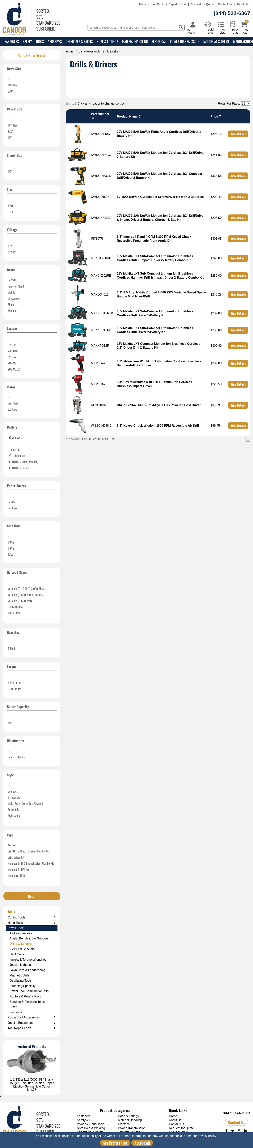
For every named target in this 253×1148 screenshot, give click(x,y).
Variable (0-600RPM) (20, 601)
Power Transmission (184, 41)
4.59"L (11, 205)
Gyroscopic (14, 797)
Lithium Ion (14, 449)
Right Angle (14, 815)
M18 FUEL (13, 351)
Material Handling (135, 41)
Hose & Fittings (107, 41)
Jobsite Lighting (20, 964)
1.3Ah (11, 542)
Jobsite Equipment (32, 1023)
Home (143, 4)
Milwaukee (14, 298)
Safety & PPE (86, 1120)
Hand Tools (32, 923)
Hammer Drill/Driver (19, 869)
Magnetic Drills (20, 975)
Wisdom (12, 310)
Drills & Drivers (21, 943)
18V (10, 246)
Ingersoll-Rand (16, 286)
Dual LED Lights (16, 757)
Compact (13, 791)
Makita (11, 292)
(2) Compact (15, 437)
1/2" (10, 137)
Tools (40, 41)
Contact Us (225, 4)
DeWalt (12, 280)
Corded (11, 502)
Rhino (11, 304)
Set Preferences (115, 1143)
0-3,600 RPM (15, 607)
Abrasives (55, 41)
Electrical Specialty (22, 949)
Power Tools (93, 51)
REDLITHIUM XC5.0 (18, 468)
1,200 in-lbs (14, 682)
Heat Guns (17, 954)
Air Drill (12, 845)
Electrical (159, 41)
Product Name (129, 116)
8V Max (12, 357)
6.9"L (10, 211)
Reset (32, 896)
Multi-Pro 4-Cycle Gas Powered (25, 803)
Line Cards (158, 4)
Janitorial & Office (216, 41)
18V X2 (12, 252)
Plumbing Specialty (23, 986)
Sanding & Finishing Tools (27, 1001)
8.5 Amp (12, 409)
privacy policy (207, 1136)
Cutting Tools (32, 917)
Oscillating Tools (21, 980)
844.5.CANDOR (236, 1113)
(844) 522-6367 (232, 13)
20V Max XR (14, 369)
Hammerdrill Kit (17, 875)
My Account (191, 31)
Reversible (13, 809)
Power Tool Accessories (32, 1017)
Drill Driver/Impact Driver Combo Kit (28, 851)
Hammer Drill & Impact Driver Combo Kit (31, 863)
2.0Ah (11, 554)
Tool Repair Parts (32, 1028)
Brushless (13, 403)
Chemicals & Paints (79, 41)
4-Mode (12, 648)
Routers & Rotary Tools (25, 996)
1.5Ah (11, 548)
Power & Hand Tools (91, 1124)
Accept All (142, 1143)
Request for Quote (202, 4)
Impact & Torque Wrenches (28, 959)
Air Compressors (21, 933)
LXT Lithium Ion (16, 455)
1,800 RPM (14, 613)
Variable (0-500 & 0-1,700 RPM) (26, 594)
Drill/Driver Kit (16, 857)
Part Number (100, 116)
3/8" (10, 91)
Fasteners (12, 41)
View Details (238, 134)
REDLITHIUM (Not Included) (23, 461)
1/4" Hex (12, 85)
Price (216, 116)
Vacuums (16, 1012)
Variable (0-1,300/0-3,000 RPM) (26, 588)
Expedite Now (177, 4)
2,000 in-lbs (14, 688)
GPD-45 (12, 344)
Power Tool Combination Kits (29, 991)
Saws (13, 1007)
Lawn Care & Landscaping (27, 970)
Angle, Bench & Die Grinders (29, 938)
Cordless (12, 508)
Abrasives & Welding (91, 1128)
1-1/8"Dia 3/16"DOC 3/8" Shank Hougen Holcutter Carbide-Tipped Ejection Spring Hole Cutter (31, 1083)
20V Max (13, 363)
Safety (27, 41)
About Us (242, 4)
